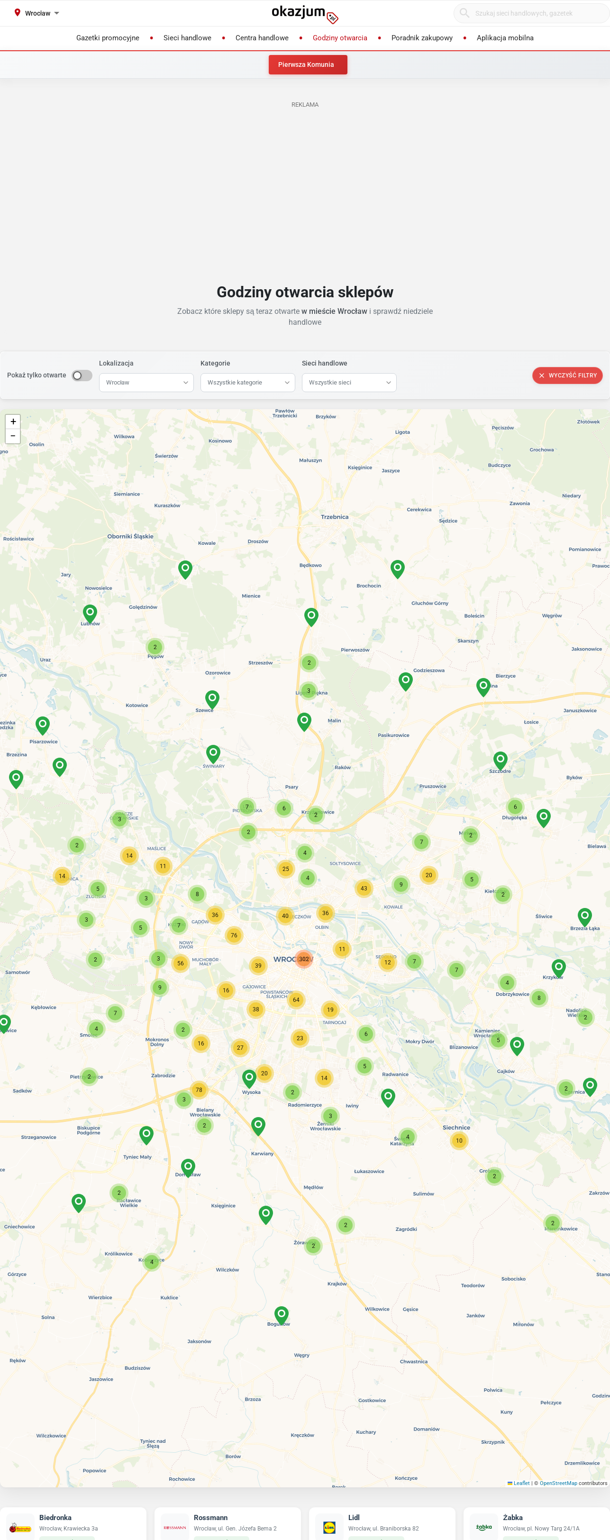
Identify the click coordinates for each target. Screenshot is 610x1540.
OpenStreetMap (558, 1483)
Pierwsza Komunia (306, 64)
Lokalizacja (116, 363)
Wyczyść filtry (567, 375)
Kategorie (215, 363)
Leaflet (519, 1483)
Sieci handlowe (324, 363)
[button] (342, 949)
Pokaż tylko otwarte (36, 375)
